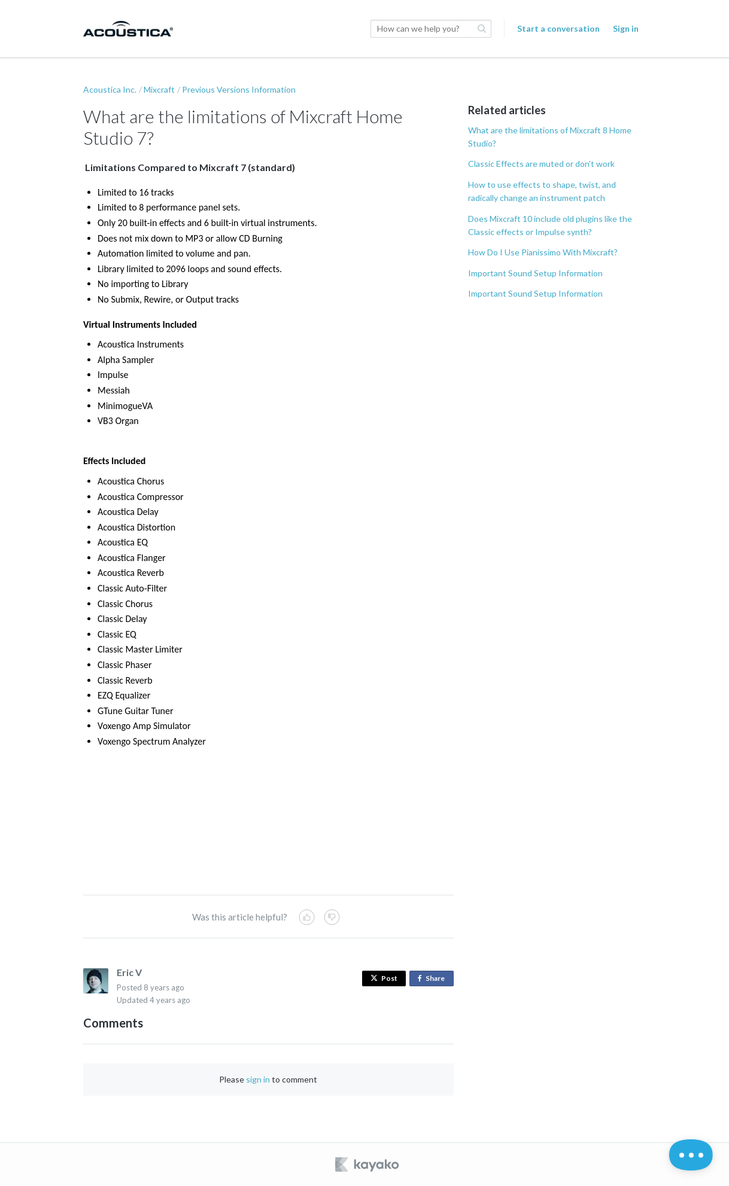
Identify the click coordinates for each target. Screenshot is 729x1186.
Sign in (626, 28)
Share (433, 978)
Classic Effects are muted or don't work (541, 163)
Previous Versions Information (239, 89)
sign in (258, 1079)
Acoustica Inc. (109, 89)
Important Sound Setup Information (535, 273)
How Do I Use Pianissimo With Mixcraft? (543, 252)
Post (383, 978)
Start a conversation (558, 28)
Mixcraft (159, 89)
